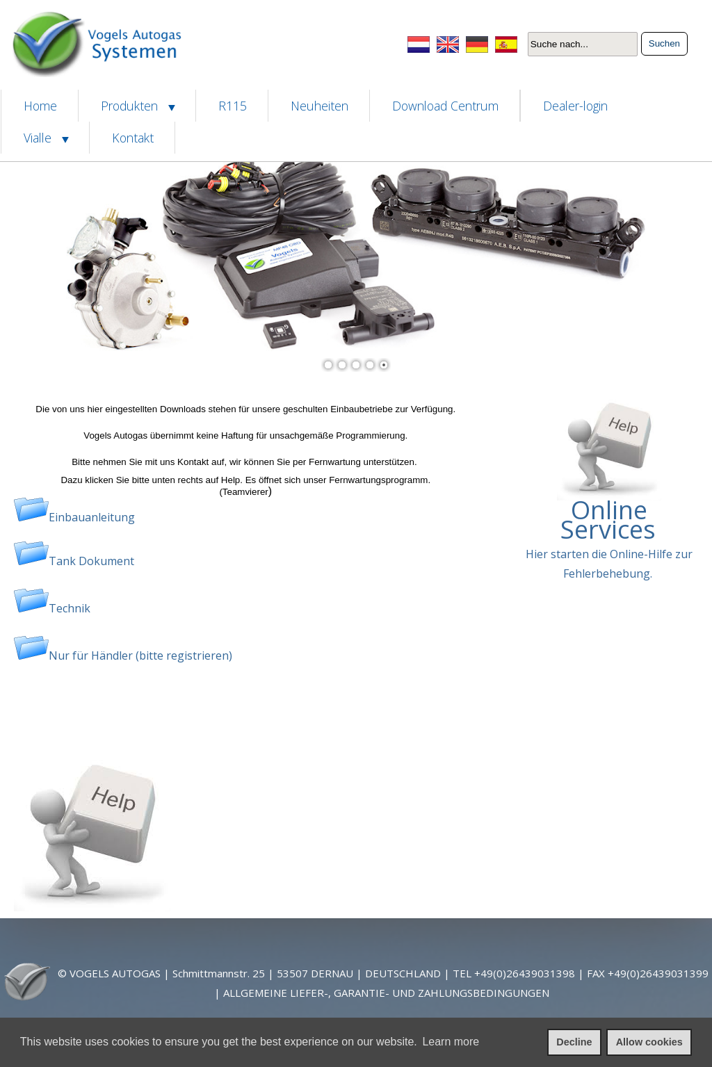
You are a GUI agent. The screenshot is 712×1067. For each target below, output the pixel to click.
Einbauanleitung (92, 517)
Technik (69, 608)
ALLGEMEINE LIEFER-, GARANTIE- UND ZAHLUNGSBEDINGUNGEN (386, 993)
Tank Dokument (91, 561)
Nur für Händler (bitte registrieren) (140, 655)
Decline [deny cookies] (574, 1042)
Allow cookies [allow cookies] (649, 1042)
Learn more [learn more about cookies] (450, 1042)
